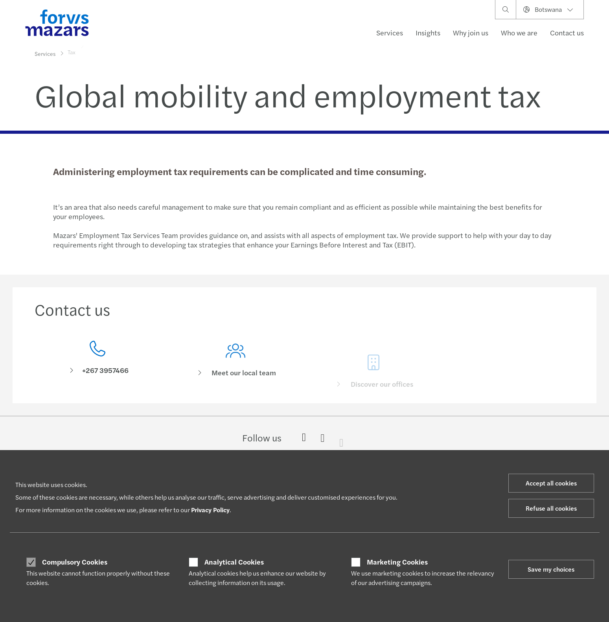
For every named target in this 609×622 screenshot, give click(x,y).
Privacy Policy (210, 509)
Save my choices (551, 569)
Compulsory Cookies (74, 561)
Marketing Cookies (397, 561)
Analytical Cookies (234, 561)
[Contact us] (98, 360)
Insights (428, 32)
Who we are (519, 32)
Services (389, 32)
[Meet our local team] (236, 371)
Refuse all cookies (551, 508)
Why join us (470, 32)
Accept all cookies (551, 482)
